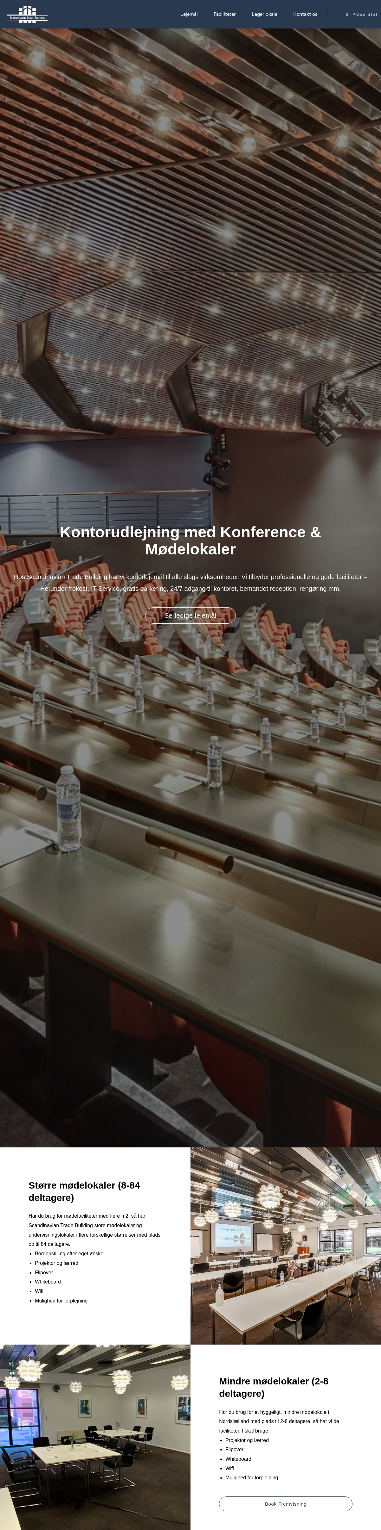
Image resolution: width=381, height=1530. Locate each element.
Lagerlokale (264, 14)
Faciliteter (225, 14)
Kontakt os (305, 14)
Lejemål (189, 14)
